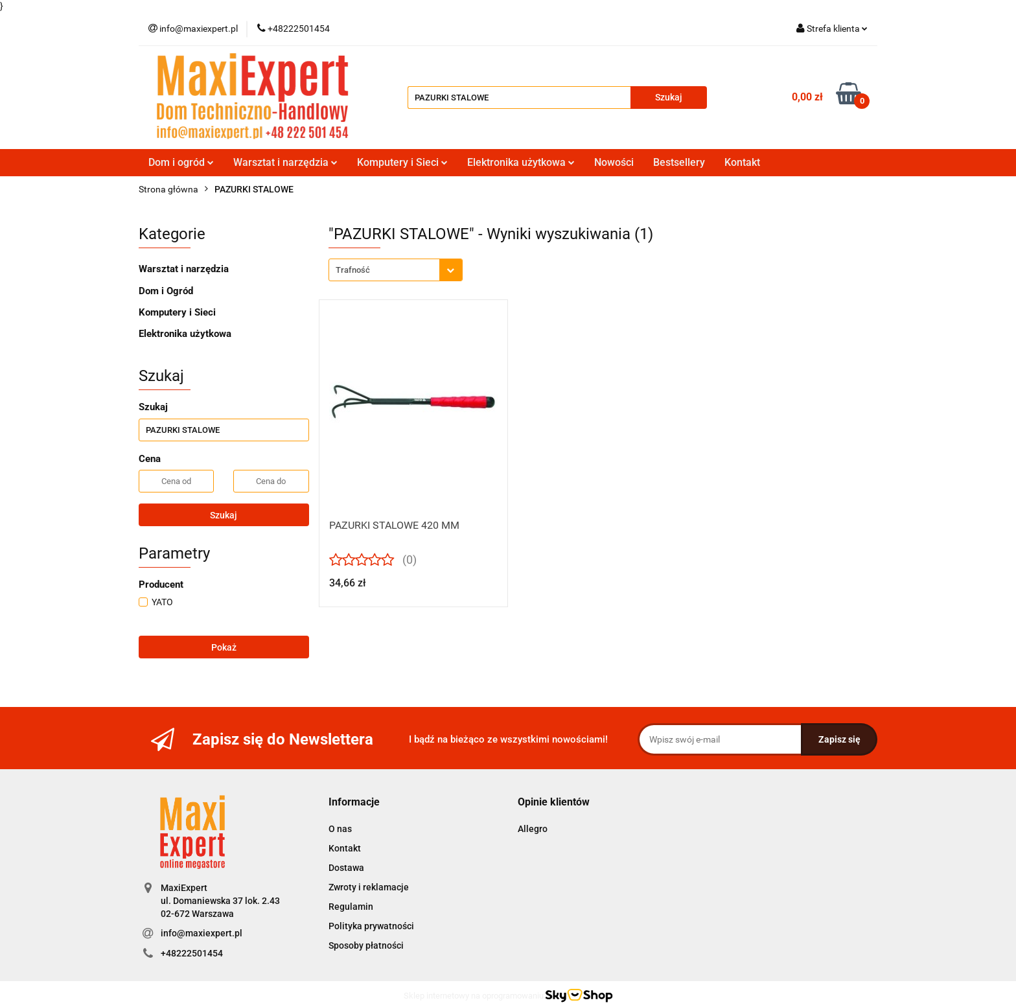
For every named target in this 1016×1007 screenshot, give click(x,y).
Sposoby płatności (366, 945)
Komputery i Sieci (402, 162)
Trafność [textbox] (353, 270)
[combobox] (396, 270)
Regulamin (351, 906)
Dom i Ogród (166, 291)
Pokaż (224, 647)
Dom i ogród (181, 162)
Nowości (614, 162)
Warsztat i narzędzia (285, 162)
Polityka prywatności (371, 926)
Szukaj (223, 515)
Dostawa (346, 867)
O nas (340, 829)
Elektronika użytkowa (521, 162)
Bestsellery (679, 162)
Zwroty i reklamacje (369, 887)
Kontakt (742, 162)
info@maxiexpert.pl (201, 933)
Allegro (533, 829)
